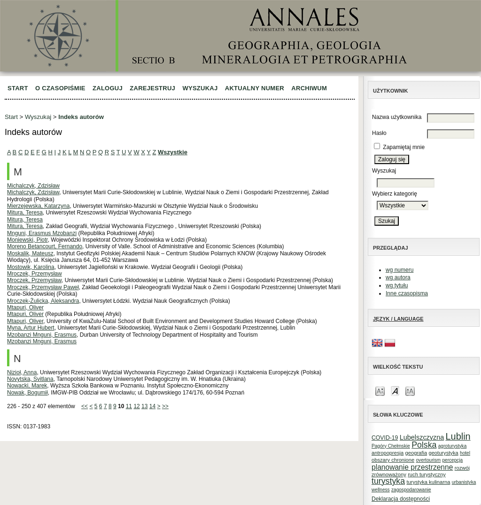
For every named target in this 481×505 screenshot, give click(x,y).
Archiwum (309, 88)
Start (18, 88)
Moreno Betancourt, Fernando (44, 246)
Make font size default (395, 390)
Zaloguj (108, 88)
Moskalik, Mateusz (30, 253)
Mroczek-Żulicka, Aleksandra (43, 301)
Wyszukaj (199, 88)
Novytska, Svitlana (30, 379)
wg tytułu (397, 285)
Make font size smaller (380, 390)
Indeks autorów (81, 116)
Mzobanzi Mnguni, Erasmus (42, 334)
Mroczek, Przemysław (34, 273)
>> (165, 406)
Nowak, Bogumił (27, 392)
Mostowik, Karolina (30, 267)
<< (84, 406)
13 (144, 406)
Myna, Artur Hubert (30, 327)
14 (152, 406)
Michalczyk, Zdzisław (33, 185)
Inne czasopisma (407, 293)
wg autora (398, 277)
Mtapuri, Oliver (25, 307)
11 (129, 406)
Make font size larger (410, 390)
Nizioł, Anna (22, 372)
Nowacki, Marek (27, 385)
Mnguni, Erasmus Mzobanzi (42, 233)
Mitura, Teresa (25, 212)
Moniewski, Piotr (27, 240)
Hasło (379, 133)
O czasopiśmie (60, 88)
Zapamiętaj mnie (404, 147)
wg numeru (399, 270)
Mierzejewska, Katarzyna (38, 206)
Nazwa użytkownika (396, 117)
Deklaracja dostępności (401, 499)
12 (136, 406)
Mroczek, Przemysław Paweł (43, 287)
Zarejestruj (152, 88)
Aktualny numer (254, 88)
